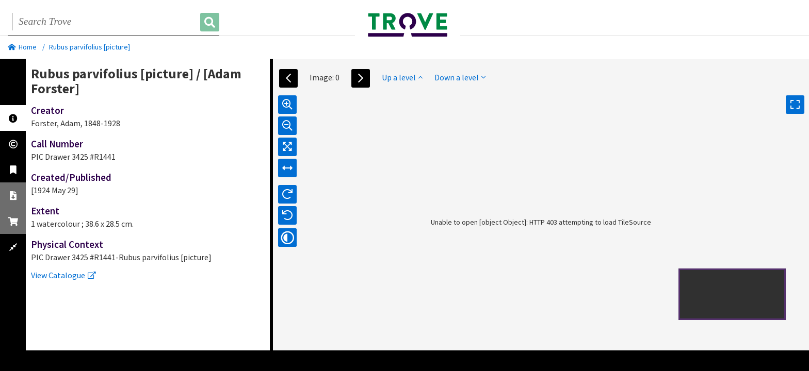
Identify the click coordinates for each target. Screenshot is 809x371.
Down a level (460, 77)
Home (22, 47)
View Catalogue (63, 275)
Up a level (402, 77)
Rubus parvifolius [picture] (89, 47)
